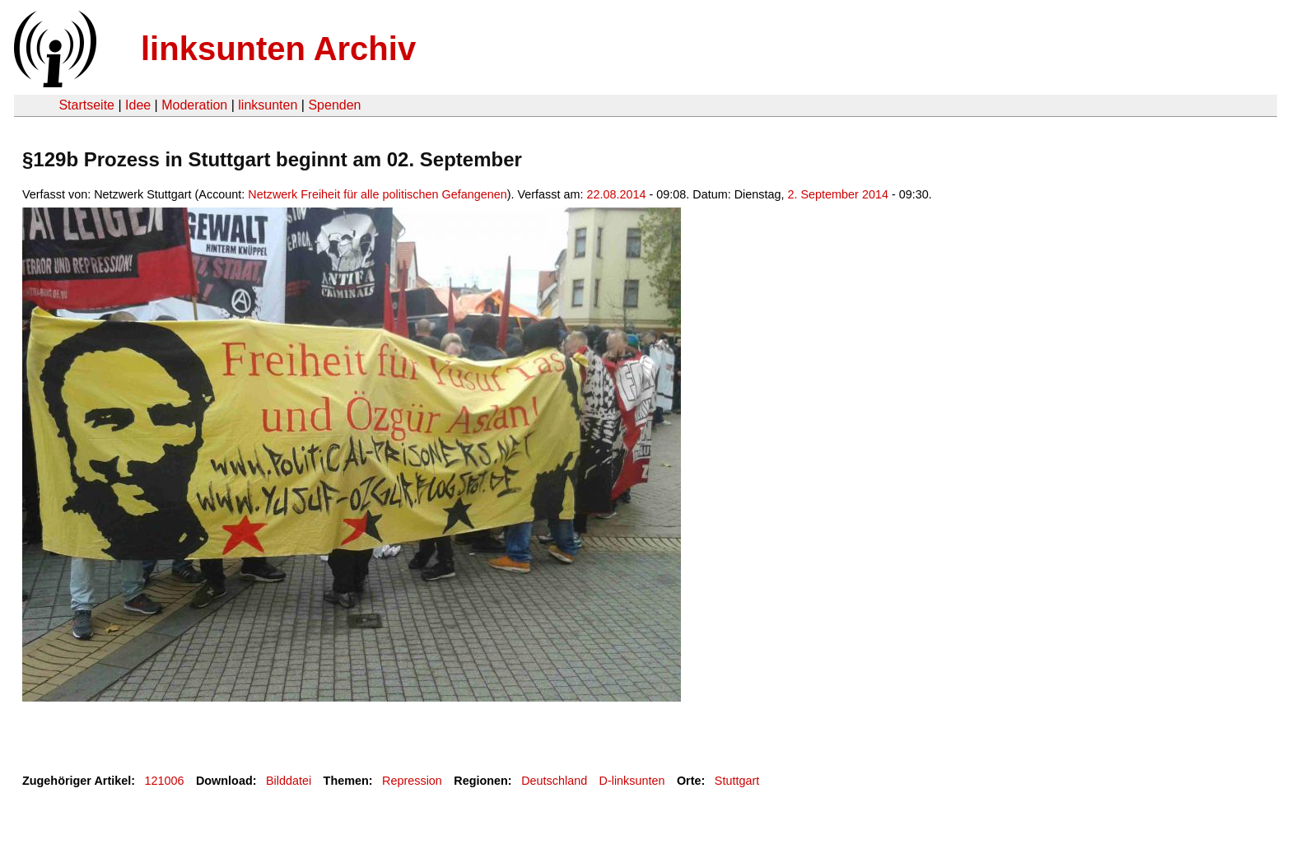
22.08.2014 (616, 194)
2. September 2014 (838, 194)
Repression (412, 780)
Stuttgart (737, 780)
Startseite (86, 105)
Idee (138, 105)
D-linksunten (632, 780)
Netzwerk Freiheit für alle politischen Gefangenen (377, 194)
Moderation (194, 105)
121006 (164, 780)
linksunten (267, 105)
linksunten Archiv (278, 48)
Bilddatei (288, 780)
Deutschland (554, 780)
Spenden (334, 105)
